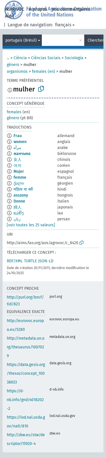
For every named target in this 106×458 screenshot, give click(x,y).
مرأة (17, 147)
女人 (17, 159)
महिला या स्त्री (23, 189)
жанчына (22, 153)
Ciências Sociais (45, 58)
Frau (18, 135)
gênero (13, 64)
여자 (17, 165)
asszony (21, 195)
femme (20, 177)
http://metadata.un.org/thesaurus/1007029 (25, 347)
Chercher (95, 40)
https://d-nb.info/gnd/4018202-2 (25, 400)
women (20, 141)
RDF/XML (15, 261)
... (8, 58)
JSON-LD (45, 261)
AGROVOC (14, 9)
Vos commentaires (71, 9)
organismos (17, 71)
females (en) (43, 71)
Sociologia (74, 58)
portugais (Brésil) (21, 40)
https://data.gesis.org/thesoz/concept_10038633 (26, 373)
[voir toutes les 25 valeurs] (31, 225)
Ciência (20, 58)
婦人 (17, 207)
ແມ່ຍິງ (19, 213)
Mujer (19, 171)
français (63, 24)
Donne (19, 201)
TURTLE (30, 261)
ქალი (19, 183)
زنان (17, 219)
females (14, 112)
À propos (38, 9)
